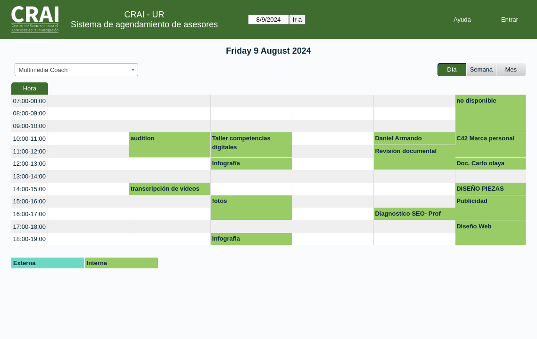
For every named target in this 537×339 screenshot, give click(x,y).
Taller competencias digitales (241, 143)
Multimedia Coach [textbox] (43, 69)
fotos (219, 200)
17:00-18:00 (29, 226)
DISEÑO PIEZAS (480, 188)
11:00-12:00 (29, 151)
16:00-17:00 (29, 214)
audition (143, 138)
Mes (511, 69)
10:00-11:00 (29, 138)
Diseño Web (473, 226)
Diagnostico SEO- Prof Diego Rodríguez (407, 215)
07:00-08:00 (29, 101)
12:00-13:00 (29, 163)
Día (451, 69)
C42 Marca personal (485, 138)
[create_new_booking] (88, 101)
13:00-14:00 (29, 176)
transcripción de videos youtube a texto (165, 190)
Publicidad (471, 200)
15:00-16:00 (29, 201)
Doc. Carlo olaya (480, 163)
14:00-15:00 (29, 189)
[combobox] (76, 69)
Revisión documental (406, 150)
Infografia (226, 238)
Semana (481, 69)
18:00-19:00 (29, 238)
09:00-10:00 (29, 125)
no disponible (476, 100)
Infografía (226, 163)
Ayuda (462, 19)
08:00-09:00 (29, 113)
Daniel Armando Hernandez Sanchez (404, 140)
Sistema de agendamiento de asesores (144, 24)
